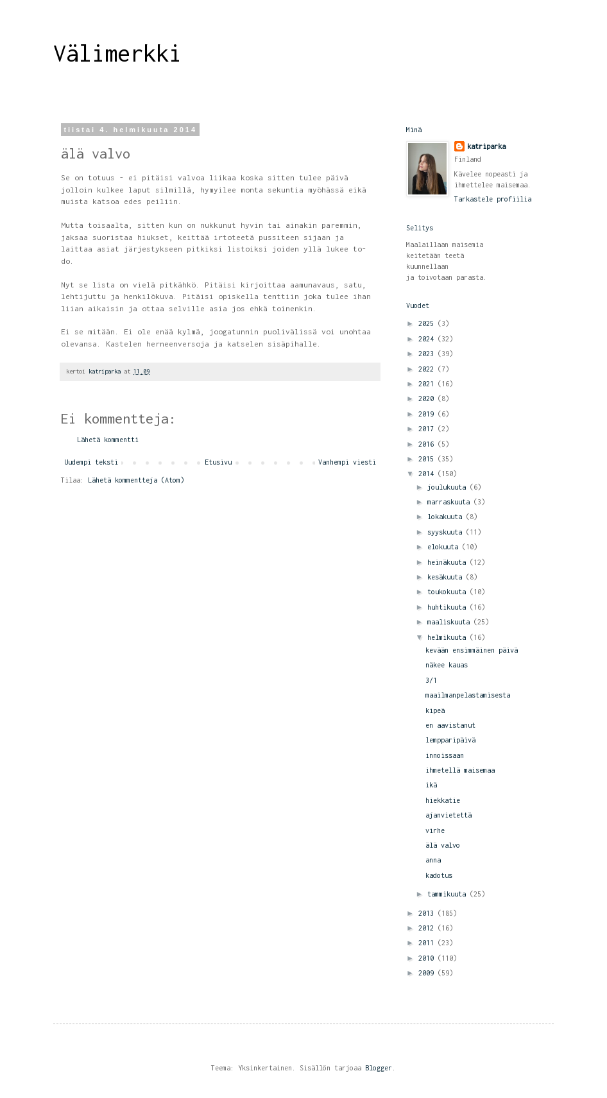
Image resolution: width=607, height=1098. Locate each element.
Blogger (378, 1068)
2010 (428, 958)
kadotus (438, 875)
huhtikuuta (448, 607)
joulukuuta (448, 487)
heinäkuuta (448, 562)
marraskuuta (450, 502)
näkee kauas (446, 665)
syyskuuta (446, 532)
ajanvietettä (448, 815)
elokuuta (444, 547)
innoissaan (444, 755)
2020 (428, 398)
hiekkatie (442, 800)
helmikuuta (448, 637)
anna (433, 860)
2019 (428, 414)
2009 (428, 973)
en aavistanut (450, 725)
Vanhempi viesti (347, 462)
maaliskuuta (450, 622)
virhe (435, 830)
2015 (428, 459)
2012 (428, 928)
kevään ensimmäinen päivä (471, 650)
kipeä (435, 710)
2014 (428, 473)
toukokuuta (448, 592)
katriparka (486, 146)
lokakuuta (446, 516)
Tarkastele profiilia (492, 199)
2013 (428, 913)
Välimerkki (117, 53)
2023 (428, 353)
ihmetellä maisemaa (460, 770)
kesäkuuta (446, 577)
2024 (428, 339)
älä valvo (442, 845)
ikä (431, 785)
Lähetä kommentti (108, 439)
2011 (428, 943)
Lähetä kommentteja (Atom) (136, 480)
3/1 (431, 680)
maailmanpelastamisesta (467, 695)
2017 (428, 429)
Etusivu (218, 462)
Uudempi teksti (91, 462)
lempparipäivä (450, 740)
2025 (428, 323)
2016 (428, 444)
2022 (428, 369)
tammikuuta (448, 894)
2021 (428, 384)
